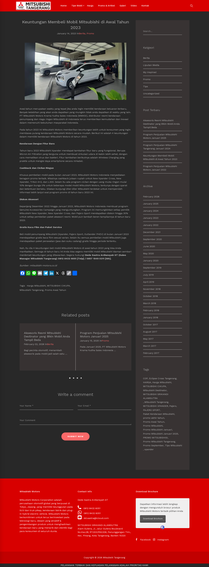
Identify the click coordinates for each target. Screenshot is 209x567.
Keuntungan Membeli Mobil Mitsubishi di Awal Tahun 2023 (160, 157)
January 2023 (150, 218)
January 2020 (150, 260)
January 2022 (150, 225)
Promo (90, 33)
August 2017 (150, 331)
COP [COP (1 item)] (145, 378)
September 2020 (152, 239)
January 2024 (150, 210)
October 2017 (150, 324)
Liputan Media (151, 65)
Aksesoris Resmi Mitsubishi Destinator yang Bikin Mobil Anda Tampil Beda (47, 336)
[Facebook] (143, 539)
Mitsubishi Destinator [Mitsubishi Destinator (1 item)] (155, 390)
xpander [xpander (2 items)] (149, 449)
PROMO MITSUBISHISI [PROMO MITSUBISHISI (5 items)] (155, 437)
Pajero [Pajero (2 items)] (172, 406)
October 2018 (150, 296)
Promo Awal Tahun (55, 290)
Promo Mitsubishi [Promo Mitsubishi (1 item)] (153, 425)
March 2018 (149, 303)
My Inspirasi (149, 72)
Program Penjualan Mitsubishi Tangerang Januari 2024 (160, 147)
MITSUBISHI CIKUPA (58, 285)
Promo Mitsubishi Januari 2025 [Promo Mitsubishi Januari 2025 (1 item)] (160, 433)
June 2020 (149, 246)
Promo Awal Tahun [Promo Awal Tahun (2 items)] (153, 421)
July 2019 (148, 274)
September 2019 (152, 267)
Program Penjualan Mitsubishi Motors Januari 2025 (100, 334)
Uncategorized (151, 93)
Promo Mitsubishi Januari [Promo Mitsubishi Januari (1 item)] (157, 429)
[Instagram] (161, 539)
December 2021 (152, 232)
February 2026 (151, 196)
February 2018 (151, 310)
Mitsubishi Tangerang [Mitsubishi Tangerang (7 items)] (156, 402)
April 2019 (148, 282)
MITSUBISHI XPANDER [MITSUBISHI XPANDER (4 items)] (155, 406)
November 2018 (152, 289)
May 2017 (148, 338)
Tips (145, 86)
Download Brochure (159, 518)
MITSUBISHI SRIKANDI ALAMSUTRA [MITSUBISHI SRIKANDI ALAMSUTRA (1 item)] (155, 396)
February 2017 (151, 353)
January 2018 (150, 317)
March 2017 (149, 346)
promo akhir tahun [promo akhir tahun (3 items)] (153, 418)
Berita (82, 33)
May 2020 (148, 253)
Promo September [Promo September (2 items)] (153, 445)
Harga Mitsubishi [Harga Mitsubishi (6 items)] (161, 382)
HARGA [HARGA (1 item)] (147, 382)
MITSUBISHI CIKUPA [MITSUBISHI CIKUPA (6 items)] (154, 386)
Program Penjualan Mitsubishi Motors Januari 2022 (160, 168)
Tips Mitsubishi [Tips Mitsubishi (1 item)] (173, 445)
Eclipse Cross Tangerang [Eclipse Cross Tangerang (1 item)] (162, 378)
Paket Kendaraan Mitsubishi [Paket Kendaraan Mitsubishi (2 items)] (158, 414)
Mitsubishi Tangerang (32, 290)
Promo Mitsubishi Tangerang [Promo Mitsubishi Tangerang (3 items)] (159, 441)
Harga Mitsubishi (36, 285)
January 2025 (150, 203)
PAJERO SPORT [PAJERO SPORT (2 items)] (151, 410)
